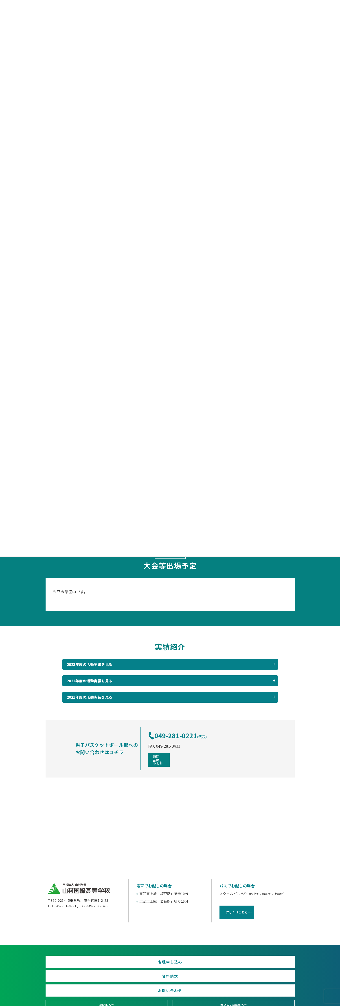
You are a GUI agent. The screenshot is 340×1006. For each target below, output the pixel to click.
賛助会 (138, 977)
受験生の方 (75, 960)
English (265, 977)
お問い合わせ (255, 942)
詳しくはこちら (234, 891)
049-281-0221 (187, 715)
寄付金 (201, 977)
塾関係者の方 (264, 960)
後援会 (75, 977)
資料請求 (170, 942)
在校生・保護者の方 (138, 960)
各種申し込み (85, 942)
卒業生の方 (201, 960)
